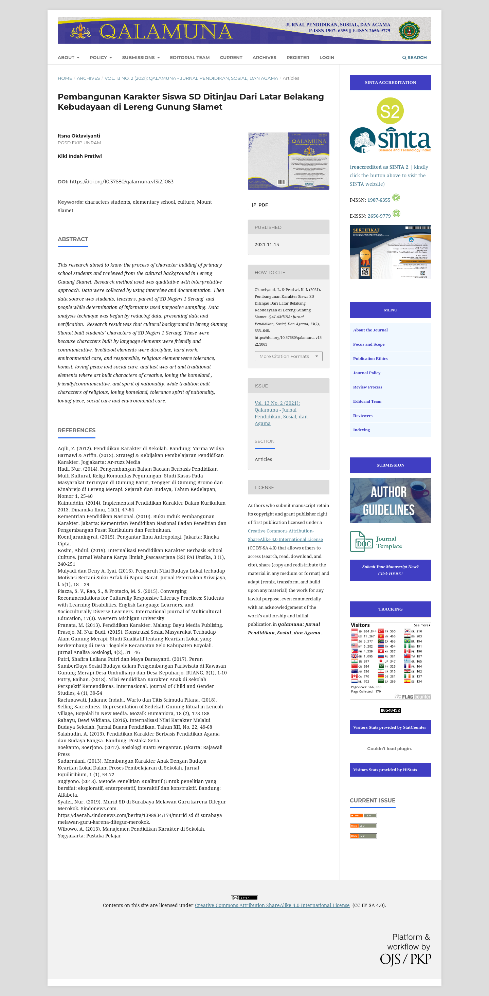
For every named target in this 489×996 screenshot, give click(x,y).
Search (414, 57)
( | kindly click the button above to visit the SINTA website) (389, 175)
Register (298, 57)
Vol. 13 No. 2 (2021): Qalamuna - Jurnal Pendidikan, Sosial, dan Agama (191, 78)
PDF (262, 204)
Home (65, 78)
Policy (99, 57)
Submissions (139, 57)
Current (231, 57)
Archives (264, 57)
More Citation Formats (284, 356)
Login (327, 57)
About (67, 57)
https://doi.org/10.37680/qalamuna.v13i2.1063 (122, 182)
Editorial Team (190, 57)
